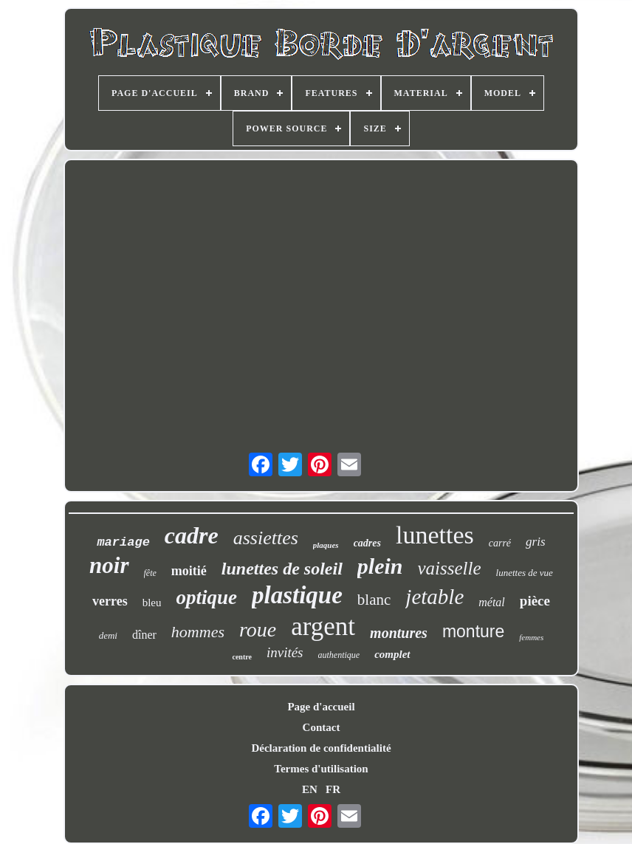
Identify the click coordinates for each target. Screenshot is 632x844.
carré (500, 543)
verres (110, 601)
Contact (321, 727)
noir (108, 565)
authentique (339, 655)
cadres (367, 543)
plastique (297, 595)
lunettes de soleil (282, 568)
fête (150, 573)
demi (108, 635)
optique (206, 597)
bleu (152, 602)
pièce (535, 600)
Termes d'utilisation (321, 769)
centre (241, 657)
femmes (531, 637)
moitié (189, 570)
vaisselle (449, 568)
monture (473, 631)
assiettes (265, 538)
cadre (192, 535)
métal (491, 602)
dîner (144, 634)
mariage (123, 542)
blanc (374, 599)
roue (257, 629)
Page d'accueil (320, 707)
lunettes (435, 535)
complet (392, 654)
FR (333, 789)
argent (323, 626)
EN (309, 789)
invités (285, 652)
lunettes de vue (524, 572)
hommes (197, 631)
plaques (326, 545)
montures (398, 633)
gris (535, 542)
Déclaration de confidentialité (321, 748)
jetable (434, 596)
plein (380, 566)
